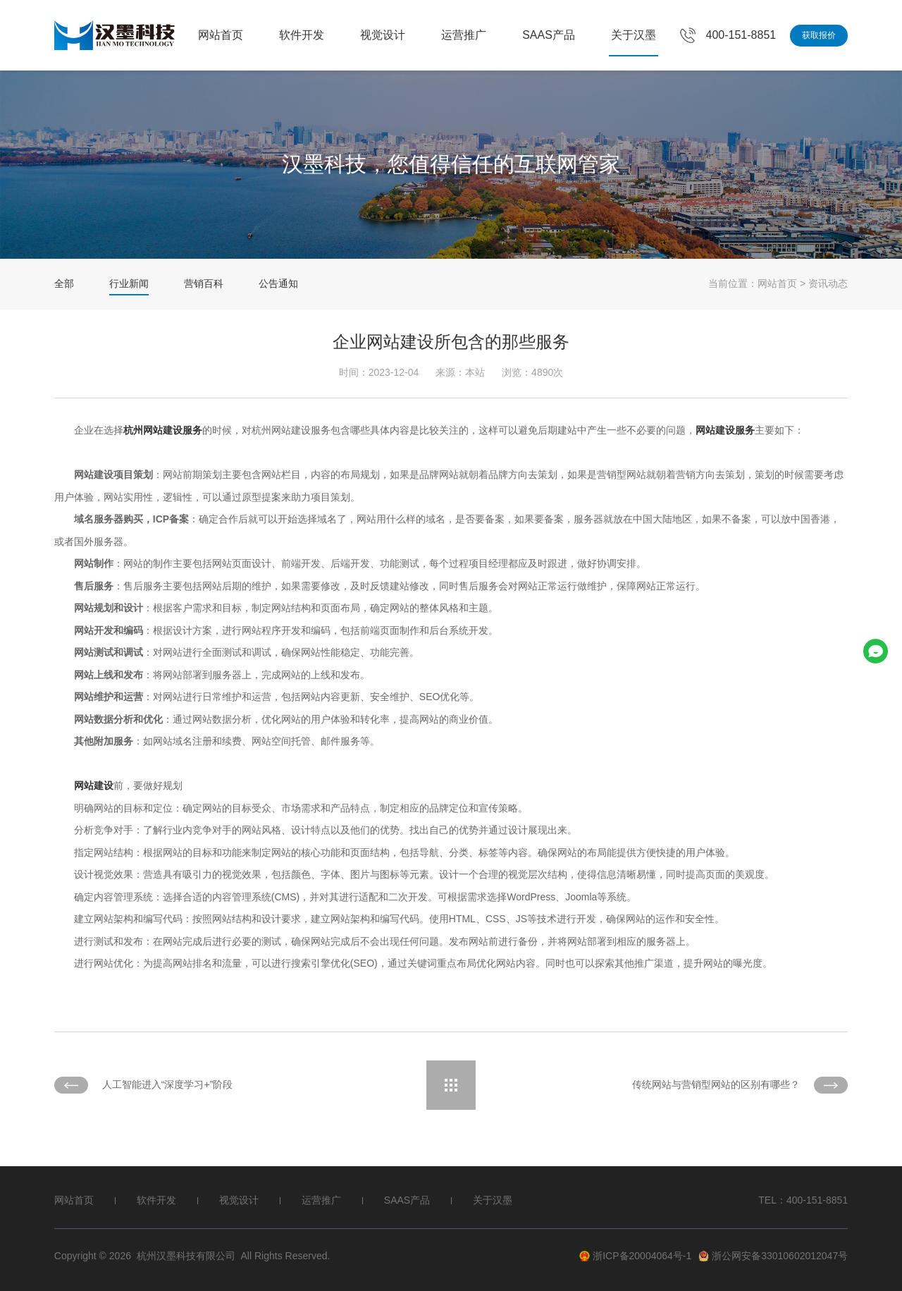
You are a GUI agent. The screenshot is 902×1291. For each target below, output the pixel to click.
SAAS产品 (548, 35)
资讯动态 (828, 283)
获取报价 (819, 35)
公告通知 (278, 283)
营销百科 (203, 283)
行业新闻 (129, 283)
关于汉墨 (633, 35)
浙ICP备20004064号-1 (635, 1256)
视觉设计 (382, 35)
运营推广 (463, 35)
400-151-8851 (741, 35)
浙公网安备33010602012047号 (773, 1256)
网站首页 (220, 35)
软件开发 (301, 35)
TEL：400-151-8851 (803, 1200)
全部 (64, 283)
